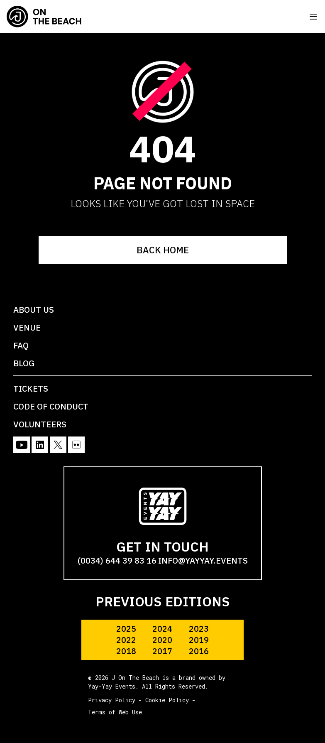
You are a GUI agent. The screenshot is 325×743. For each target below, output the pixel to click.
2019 (199, 639)
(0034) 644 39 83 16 (117, 560)
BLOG (23, 363)
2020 (162, 639)
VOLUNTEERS (39, 424)
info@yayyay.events (203, 560)
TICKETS (30, 388)
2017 (162, 651)
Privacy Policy (111, 700)
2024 (162, 628)
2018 (126, 651)
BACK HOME (163, 250)
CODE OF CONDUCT (50, 406)
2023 (199, 628)
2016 (199, 651)
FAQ (21, 345)
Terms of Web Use (115, 712)
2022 (126, 639)
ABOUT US (33, 309)
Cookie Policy (167, 700)
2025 (126, 628)
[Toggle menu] (313, 17)
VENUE (27, 327)
